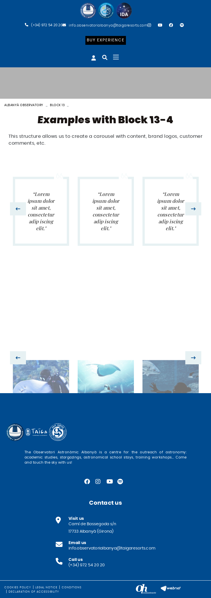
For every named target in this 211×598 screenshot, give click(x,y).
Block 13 (57, 105)
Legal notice (46, 587)
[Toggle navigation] (116, 57)
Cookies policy (17, 587)
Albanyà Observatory (23, 105)
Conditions (72, 587)
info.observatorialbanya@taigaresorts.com (108, 25)
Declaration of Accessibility (34, 591)
